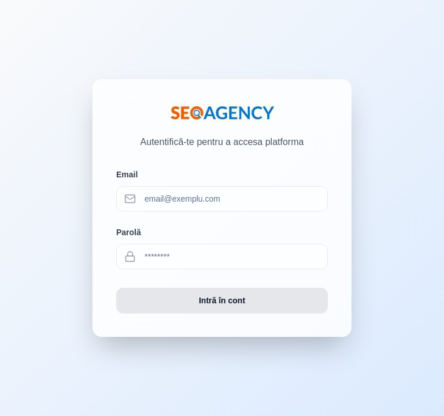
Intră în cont (222, 300)
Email (127, 174)
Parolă (128, 232)
